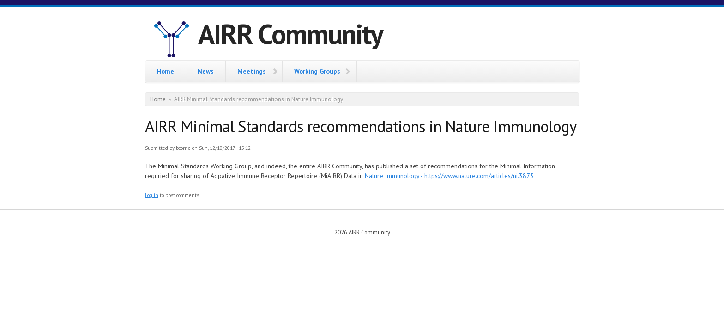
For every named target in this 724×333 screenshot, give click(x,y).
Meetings (251, 71)
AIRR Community (290, 34)
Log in (151, 195)
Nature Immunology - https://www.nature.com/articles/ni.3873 (449, 176)
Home (165, 71)
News (206, 71)
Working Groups (317, 71)
